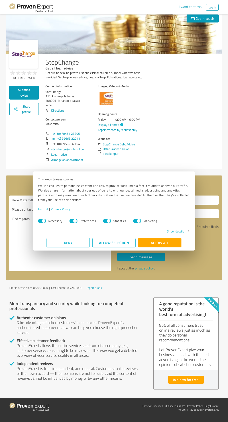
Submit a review (24, 93)
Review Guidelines (152, 406)
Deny (68, 242)
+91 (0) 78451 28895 (65, 133)
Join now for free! (186, 379)
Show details (167, 231)
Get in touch (202, 18)
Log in (212, 7)
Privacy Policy (69, 209)
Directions (58, 110)
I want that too (190, 6)
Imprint (52, 209)
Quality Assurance (175, 406)
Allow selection (114, 242)
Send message (141, 256)
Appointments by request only (117, 130)
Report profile (94, 288)
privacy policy (144, 268)
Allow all (160, 242)
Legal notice (59, 154)
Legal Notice (212, 406)
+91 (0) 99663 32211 (65, 138)
